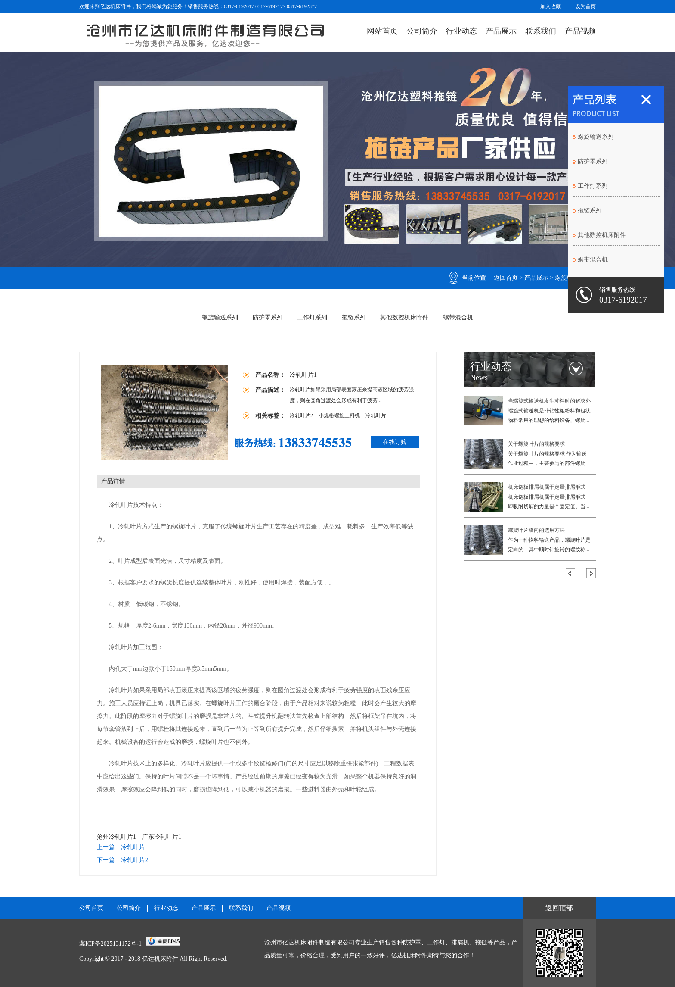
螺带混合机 (458, 317)
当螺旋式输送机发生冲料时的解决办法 (549, 402)
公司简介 (421, 31)
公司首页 (91, 908)
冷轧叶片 (375, 415)
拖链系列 (354, 317)
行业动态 (461, 31)
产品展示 (501, 31)
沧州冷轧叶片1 (116, 837)
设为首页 (585, 6)
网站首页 (382, 31)
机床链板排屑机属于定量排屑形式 (546, 487)
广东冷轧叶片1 (161, 837)
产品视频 (580, 31)
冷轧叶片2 (302, 415)
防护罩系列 (268, 317)
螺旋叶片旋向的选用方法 (536, 530)
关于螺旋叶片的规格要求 (536, 444)
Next (591, 573)
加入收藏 (550, 6)
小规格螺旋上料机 (340, 415)
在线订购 (395, 442)
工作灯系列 (312, 317)
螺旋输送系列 (220, 317)
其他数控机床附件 (404, 317)
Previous (570, 573)
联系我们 (540, 31)
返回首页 (506, 278)
